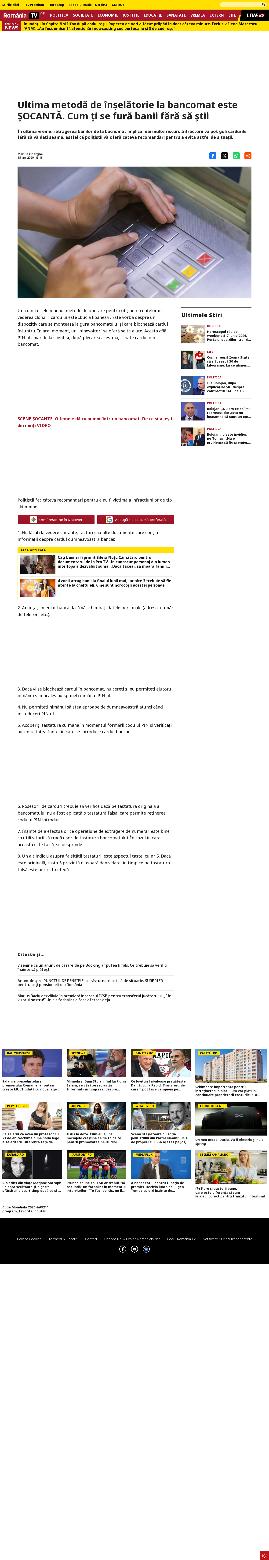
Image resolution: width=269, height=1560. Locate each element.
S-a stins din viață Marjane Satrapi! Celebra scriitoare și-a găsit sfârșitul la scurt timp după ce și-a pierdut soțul (31, 1187)
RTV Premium (34, 5)
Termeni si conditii (63, 1239)
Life (232, 15)
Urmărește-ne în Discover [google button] (56, 519)
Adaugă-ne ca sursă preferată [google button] (136, 519)
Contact (91, 1239)
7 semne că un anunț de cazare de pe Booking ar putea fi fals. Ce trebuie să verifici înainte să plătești (92, 967)
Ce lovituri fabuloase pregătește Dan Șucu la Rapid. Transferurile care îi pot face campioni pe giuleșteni (158, 1085)
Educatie (153, 15)
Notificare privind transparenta (227, 1239)
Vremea (197, 15)
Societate (83, 15)
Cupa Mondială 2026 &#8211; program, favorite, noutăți (26, 1209)
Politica (59, 15)
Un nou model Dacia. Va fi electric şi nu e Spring (229, 1142)
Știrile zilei (10, 5)
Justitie (131, 15)
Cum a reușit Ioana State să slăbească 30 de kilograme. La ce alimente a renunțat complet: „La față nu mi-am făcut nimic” (229, 361)
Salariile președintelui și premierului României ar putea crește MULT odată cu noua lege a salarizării (31, 1085)
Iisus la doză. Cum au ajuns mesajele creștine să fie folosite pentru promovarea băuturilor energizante (94, 1138)
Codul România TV (181, 1239)
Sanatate (176, 15)
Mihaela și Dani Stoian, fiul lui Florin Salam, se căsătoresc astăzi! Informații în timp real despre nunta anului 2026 (96, 1085)
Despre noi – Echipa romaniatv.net (132, 1239)
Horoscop (56, 5)
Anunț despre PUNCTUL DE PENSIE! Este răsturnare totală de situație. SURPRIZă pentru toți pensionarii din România (90, 983)
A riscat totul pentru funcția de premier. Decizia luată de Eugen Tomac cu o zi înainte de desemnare (157, 1187)
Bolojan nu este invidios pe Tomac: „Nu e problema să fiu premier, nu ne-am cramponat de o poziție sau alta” (229, 438)
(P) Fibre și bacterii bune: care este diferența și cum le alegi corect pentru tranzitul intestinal (231, 1192)
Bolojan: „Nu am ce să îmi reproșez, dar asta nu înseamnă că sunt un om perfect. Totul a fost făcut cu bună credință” (228, 413)
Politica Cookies (29, 1239)
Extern (217, 15)
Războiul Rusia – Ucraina (88, 5)
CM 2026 (118, 5)
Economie (108, 15)
